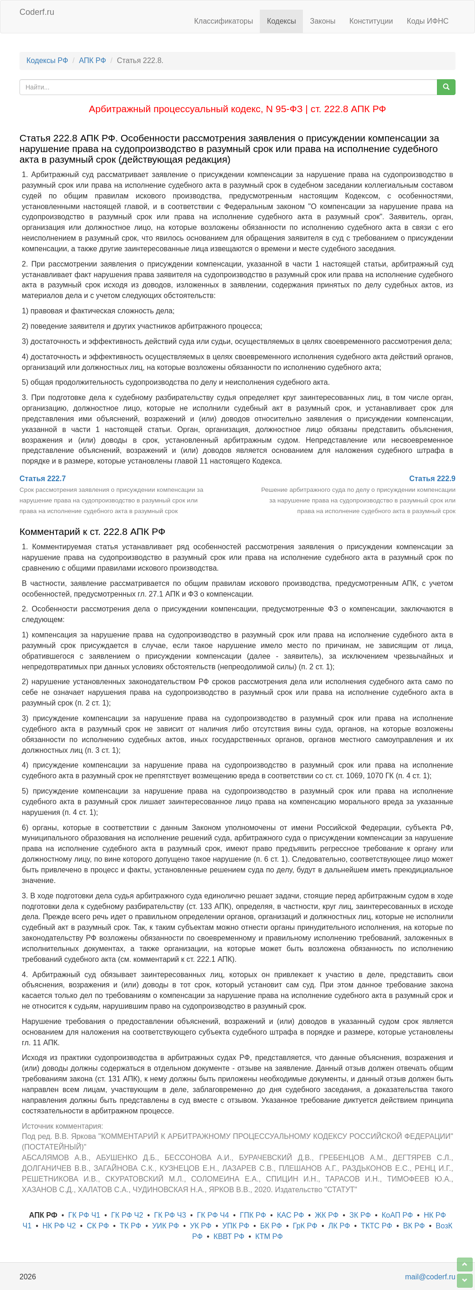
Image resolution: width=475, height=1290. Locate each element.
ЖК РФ (327, 1215)
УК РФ (201, 1226)
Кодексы (281, 21)
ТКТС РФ (376, 1226)
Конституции (371, 21)
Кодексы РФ (47, 60)
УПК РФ (235, 1226)
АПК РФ (92, 60)
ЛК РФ (339, 1226)
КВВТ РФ (228, 1236)
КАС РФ (290, 1215)
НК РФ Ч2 (59, 1226)
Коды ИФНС (428, 21)
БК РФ (271, 1226)
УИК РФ (165, 1226)
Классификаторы (223, 21)
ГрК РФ (305, 1226)
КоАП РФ (397, 1215)
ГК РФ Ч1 (84, 1215)
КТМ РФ (269, 1236)
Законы (322, 21)
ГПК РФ (253, 1215)
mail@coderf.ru (430, 1277)
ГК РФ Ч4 (213, 1215)
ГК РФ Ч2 (127, 1215)
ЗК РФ (360, 1215)
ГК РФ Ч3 (170, 1215)
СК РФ (98, 1226)
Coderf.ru (36, 12)
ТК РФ (130, 1226)
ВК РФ (414, 1226)
